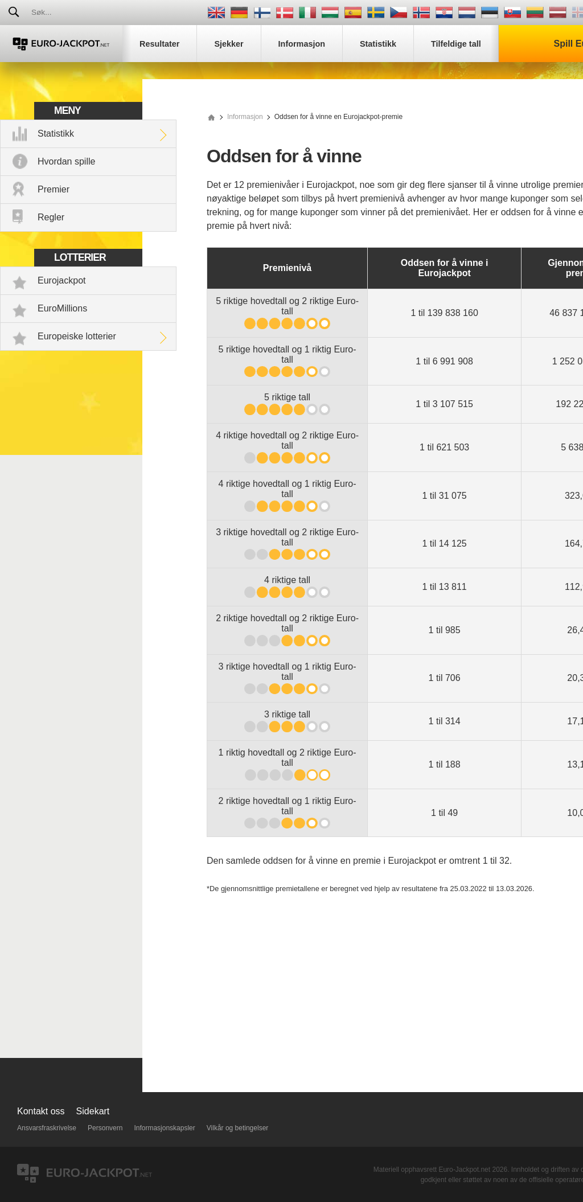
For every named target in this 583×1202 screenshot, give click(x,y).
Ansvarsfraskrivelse (46, 1128)
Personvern (105, 1128)
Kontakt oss (41, 1111)
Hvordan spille (66, 161)
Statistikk (56, 133)
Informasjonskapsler (164, 1128)
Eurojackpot (62, 280)
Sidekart (93, 1111)
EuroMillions (62, 308)
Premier (53, 189)
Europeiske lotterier (77, 336)
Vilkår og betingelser (238, 1128)
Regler (51, 217)
